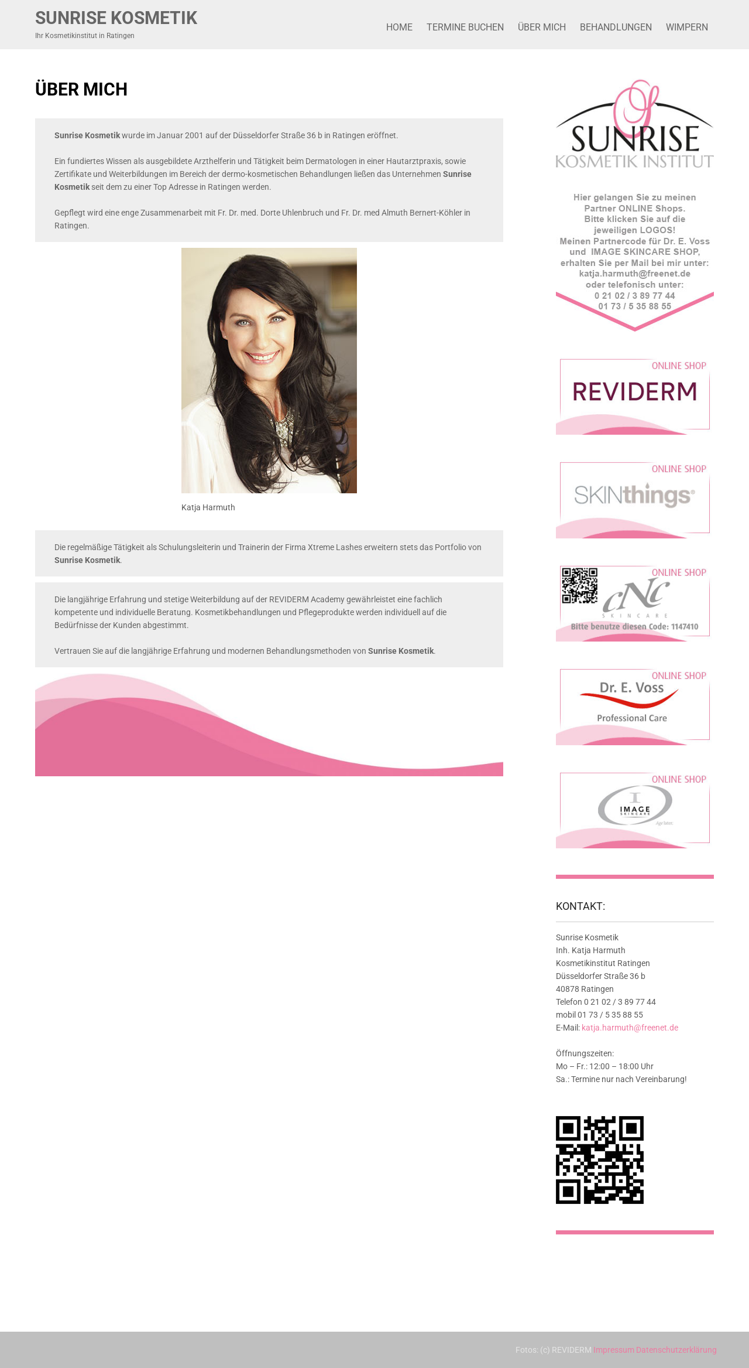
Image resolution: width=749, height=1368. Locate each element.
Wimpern (687, 27)
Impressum (613, 1350)
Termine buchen (465, 27)
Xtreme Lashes (335, 547)
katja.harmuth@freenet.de (630, 1027)
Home (399, 27)
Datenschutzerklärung (676, 1350)
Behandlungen (616, 27)
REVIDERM (289, 599)
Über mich (542, 27)
